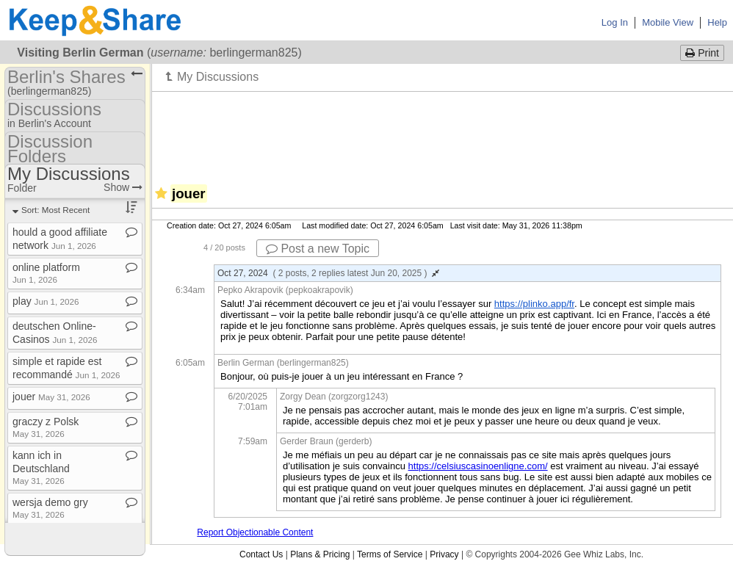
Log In (615, 22)
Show (123, 187)
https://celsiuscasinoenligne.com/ (478, 465)
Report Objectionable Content (255, 532)
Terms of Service (389, 554)
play (45, 301)
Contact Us (261, 554)
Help (717, 22)
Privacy (444, 554)
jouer (51, 396)
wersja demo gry (50, 507)
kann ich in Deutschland (41, 467)
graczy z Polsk (45, 427)
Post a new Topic (317, 248)
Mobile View (667, 22)
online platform (46, 272)
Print (702, 53)
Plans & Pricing (320, 554)
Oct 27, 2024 (328, 273)
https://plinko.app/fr (534, 303)
